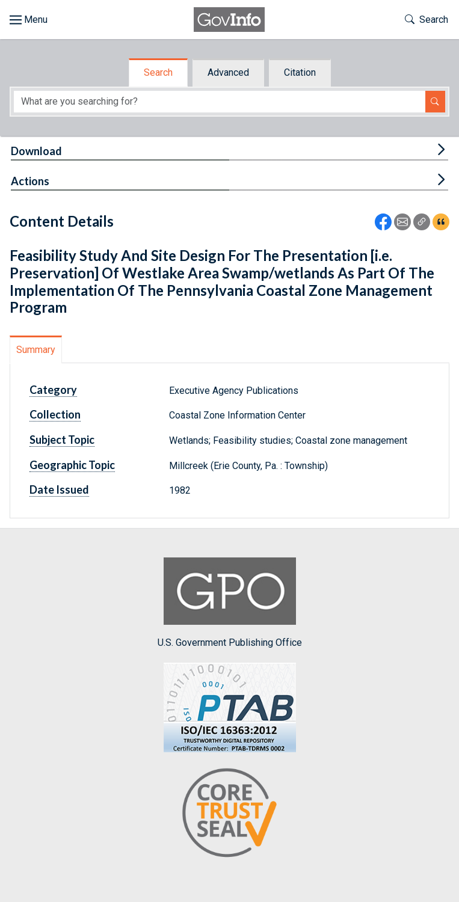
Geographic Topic (72, 464)
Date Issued (59, 489)
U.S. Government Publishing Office (230, 602)
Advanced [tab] (228, 72)
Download (36, 151)
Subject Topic (61, 439)
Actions (30, 181)
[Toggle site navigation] (29, 20)
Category (53, 389)
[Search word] (219, 102)
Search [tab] (158, 72)
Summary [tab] (35, 349)
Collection (55, 414)
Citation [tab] (300, 72)
